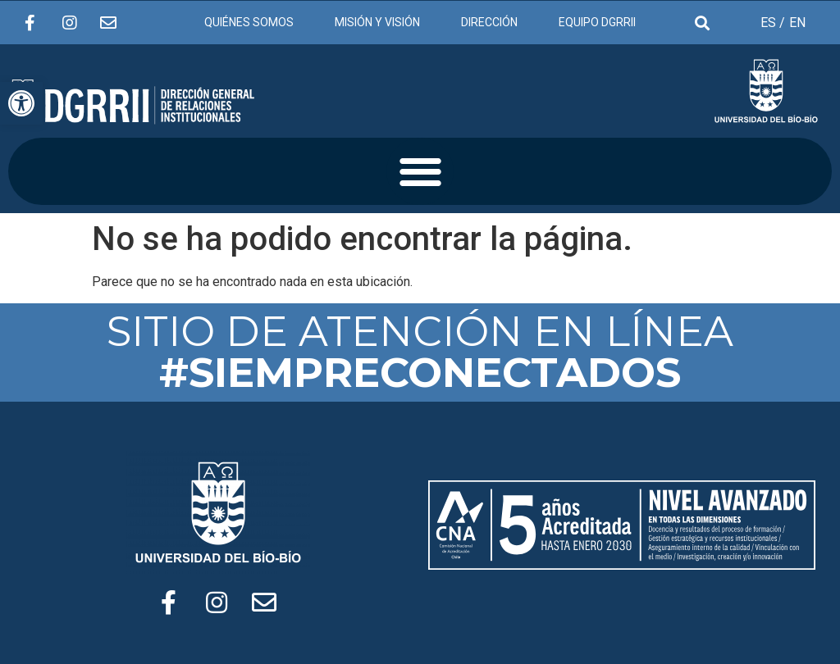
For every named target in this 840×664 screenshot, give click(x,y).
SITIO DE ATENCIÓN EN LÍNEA (420, 352)
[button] (420, 172)
